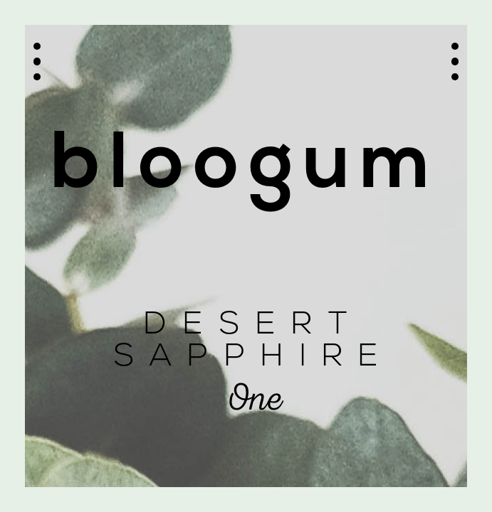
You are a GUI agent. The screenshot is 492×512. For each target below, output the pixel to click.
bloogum (246, 167)
